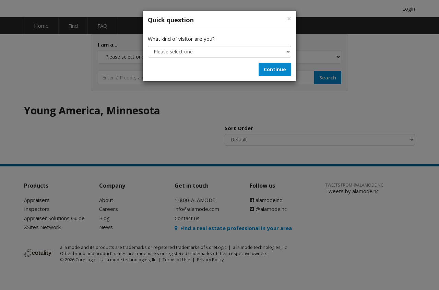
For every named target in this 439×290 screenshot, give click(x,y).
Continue (275, 69)
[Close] (289, 18)
